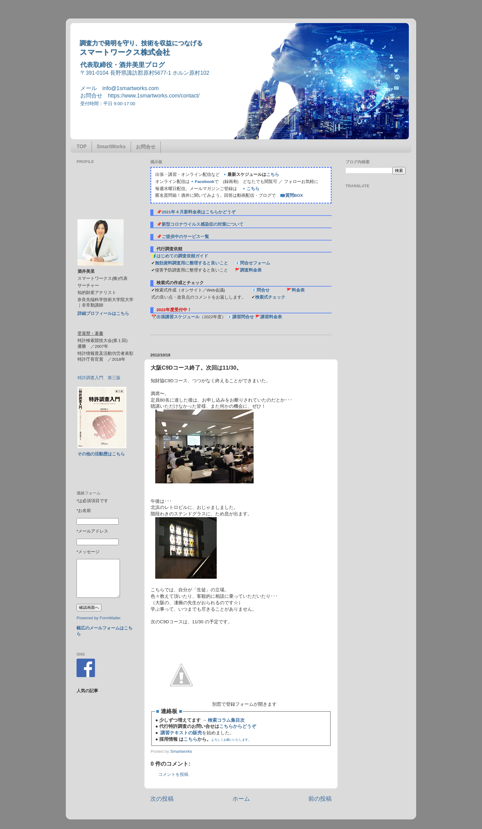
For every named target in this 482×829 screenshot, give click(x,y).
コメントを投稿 (173, 774)
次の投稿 (162, 798)
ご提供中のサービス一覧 (185, 236)
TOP (82, 146)
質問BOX (294, 195)
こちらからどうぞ (237, 726)
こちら (272, 174)
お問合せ (146, 146)
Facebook (204, 181)
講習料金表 (271, 317)
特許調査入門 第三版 (98, 377)
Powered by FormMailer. (99, 618)
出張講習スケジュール (178, 317)
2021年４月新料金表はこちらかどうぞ (198, 212)
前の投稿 (320, 798)
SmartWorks (111, 146)
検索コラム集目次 (226, 720)
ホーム (241, 798)
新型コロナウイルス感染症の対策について (202, 224)
